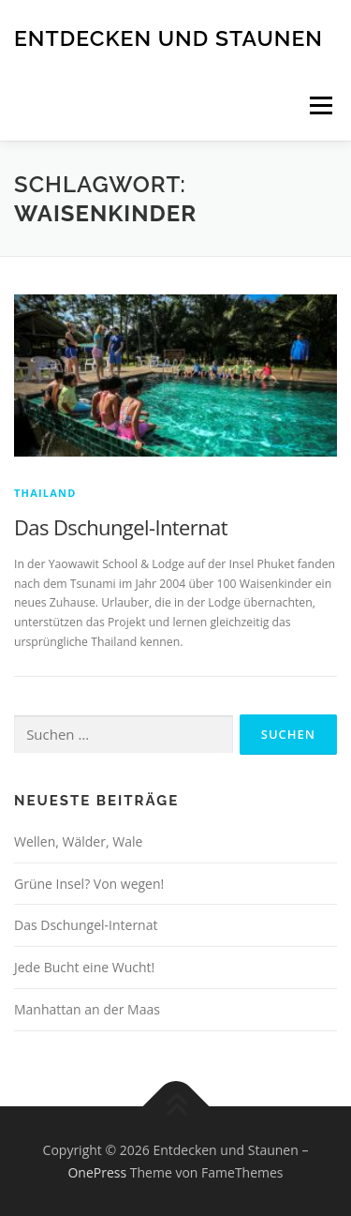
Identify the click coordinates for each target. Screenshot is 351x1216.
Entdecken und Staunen (168, 37)
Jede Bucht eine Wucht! (84, 967)
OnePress (96, 1172)
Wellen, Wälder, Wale (78, 841)
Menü (319, 105)
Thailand (45, 493)
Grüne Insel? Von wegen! (89, 884)
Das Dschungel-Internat (120, 527)
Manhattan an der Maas (87, 1009)
